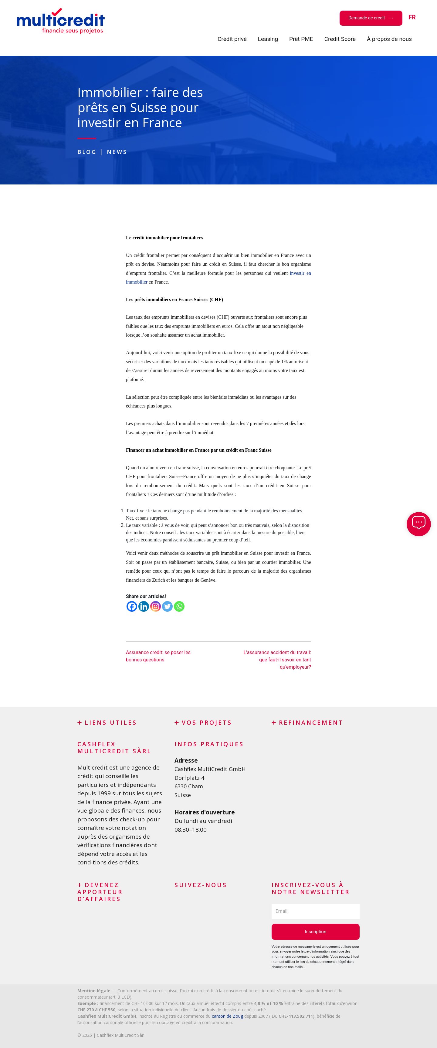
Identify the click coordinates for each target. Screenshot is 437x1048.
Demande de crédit (367, 18)
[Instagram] (155, 606)
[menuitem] (412, 17)
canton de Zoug (227, 1016)
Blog (87, 152)
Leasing (268, 38)
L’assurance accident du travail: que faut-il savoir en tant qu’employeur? (277, 659)
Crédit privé (232, 38)
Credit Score (340, 38)
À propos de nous (389, 38)
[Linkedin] (143, 606)
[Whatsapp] (179, 606)
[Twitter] (167, 606)
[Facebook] (132, 606)
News (119, 152)
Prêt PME (301, 38)
